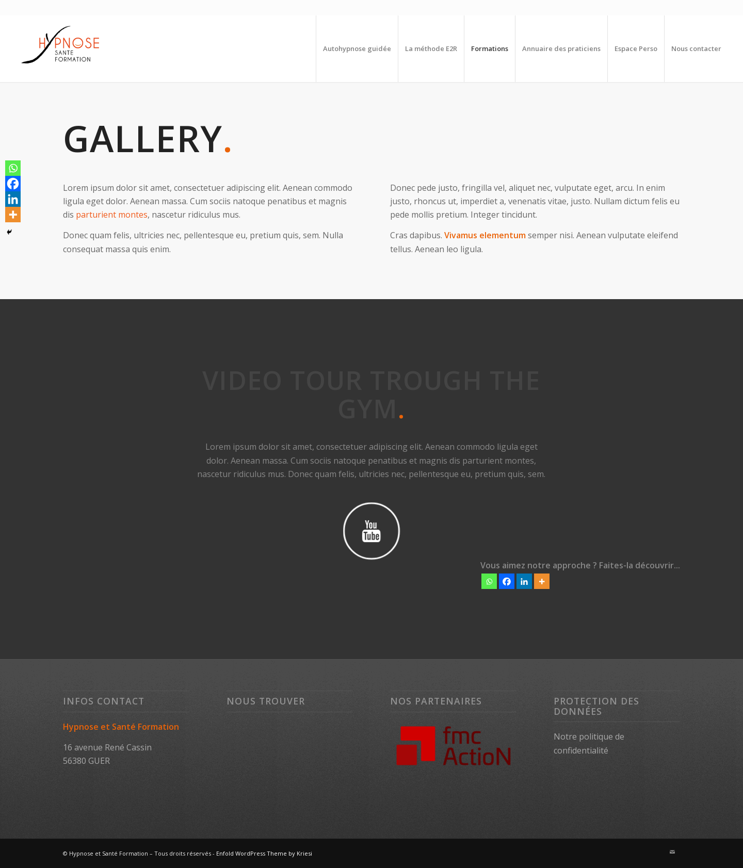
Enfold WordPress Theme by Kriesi (264, 853)
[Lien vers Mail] (672, 852)
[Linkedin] (524, 581)
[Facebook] (506, 581)
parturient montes (112, 214)
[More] (542, 581)
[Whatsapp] (489, 581)
